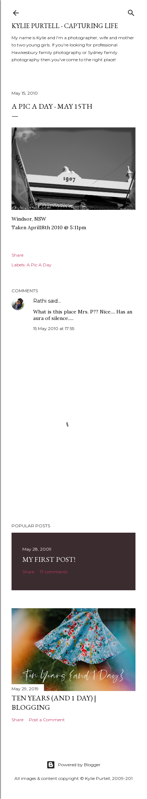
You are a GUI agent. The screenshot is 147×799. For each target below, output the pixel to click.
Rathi (39, 301)
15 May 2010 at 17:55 (53, 328)
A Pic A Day (39, 264)
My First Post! (48, 559)
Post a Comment (47, 719)
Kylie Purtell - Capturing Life (65, 26)
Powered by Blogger (73, 764)
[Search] (131, 11)
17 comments (53, 571)
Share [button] (17, 255)
